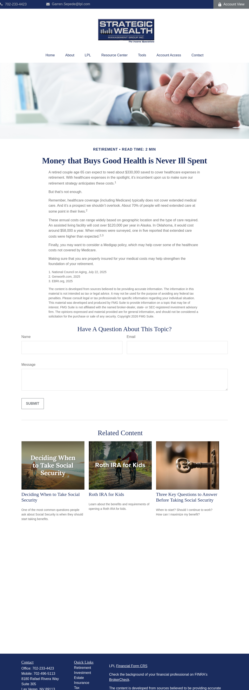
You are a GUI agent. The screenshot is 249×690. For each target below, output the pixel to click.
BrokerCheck (119, 680)
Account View (231, 4)
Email (131, 337)
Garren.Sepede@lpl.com (68, 4)
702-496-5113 (44, 673)
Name (26, 337)
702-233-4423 (13, 4)
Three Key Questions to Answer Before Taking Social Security (186, 497)
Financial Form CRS (131, 666)
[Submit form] (32, 403)
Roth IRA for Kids (106, 494)
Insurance (81, 683)
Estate (79, 678)
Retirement (82, 668)
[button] (50, 55)
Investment (82, 673)
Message (28, 364)
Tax (76, 688)
